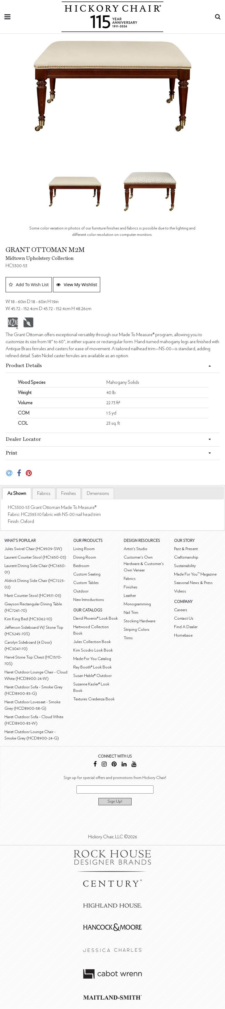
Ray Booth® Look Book (92, 667)
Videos (180, 591)
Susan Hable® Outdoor (92, 675)
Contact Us (183, 618)
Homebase (183, 635)
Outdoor (80, 591)
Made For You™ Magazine (195, 574)
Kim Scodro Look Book (93, 650)
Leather (130, 595)
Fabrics (43, 493)
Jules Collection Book (92, 642)
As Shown (16, 493)
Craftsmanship (186, 557)
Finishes (68, 493)
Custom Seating (86, 574)
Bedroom (81, 566)
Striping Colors (136, 629)
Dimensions (98, 493)
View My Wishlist (76, 284)
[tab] (16, 493)
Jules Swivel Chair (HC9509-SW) (33, 549)
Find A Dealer (185, 627)
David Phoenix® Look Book (95, 618)
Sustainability (185, 566)
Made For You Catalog (92, 658)
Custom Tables (86, 582)
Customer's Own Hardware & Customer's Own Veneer (144, 563)
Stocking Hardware (139, 621)
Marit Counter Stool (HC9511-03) (32, 595)
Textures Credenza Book (94, 699)
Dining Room (84, 557)
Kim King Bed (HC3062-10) (28, 619)
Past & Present (186, 549)
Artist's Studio (135, 549)
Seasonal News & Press (193, 582)
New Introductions (88, 599)
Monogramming (137, 604)
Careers (180, 610)
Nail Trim (131, 612)
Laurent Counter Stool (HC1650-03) (35, 557)
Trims (128, 638)
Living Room (84, 549)
